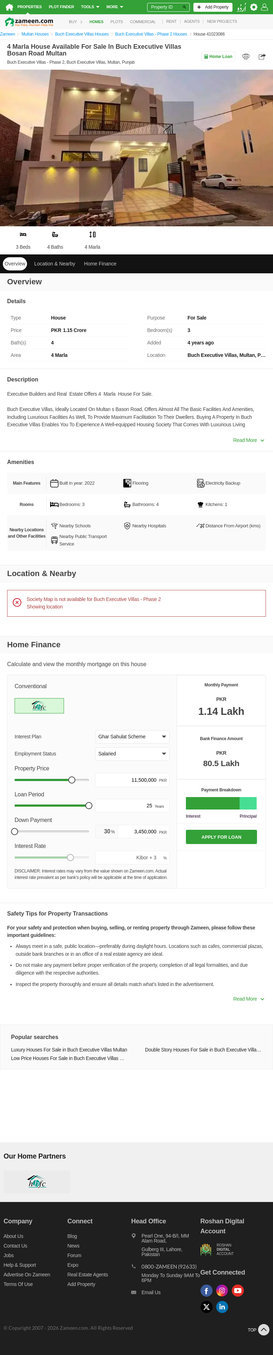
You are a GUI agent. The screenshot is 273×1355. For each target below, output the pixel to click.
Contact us (15, 1246)
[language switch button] (241, 7)
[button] (132, 737)
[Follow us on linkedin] (224, 1313)
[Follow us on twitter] (208, 1313)
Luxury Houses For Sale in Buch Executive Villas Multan (69, 1050)
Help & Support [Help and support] (20, 1265)
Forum (74, 1255)
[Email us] (165, 1294)
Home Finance (100, 264)
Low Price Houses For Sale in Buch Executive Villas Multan (69, 1058)
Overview (15, 264)
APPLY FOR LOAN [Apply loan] (221, 837)
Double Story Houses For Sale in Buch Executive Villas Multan (203, 1050)
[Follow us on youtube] (239, 1296)
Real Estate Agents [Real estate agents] (88, 1274)
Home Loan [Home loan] (218, 56)
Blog (72, 1236)
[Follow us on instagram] (224, 1296)
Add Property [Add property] (81, 1284)
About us (13, 1236)
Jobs (9, 1255)
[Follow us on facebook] (208, 1296)
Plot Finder (61, 7)
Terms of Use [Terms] (18, 1284)
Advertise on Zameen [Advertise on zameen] (27, 1274)
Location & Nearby (54, 264)
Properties (29, 7)
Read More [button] (248, 440)
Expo (73, 1265)
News (74, 1246)
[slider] (71, 780)
